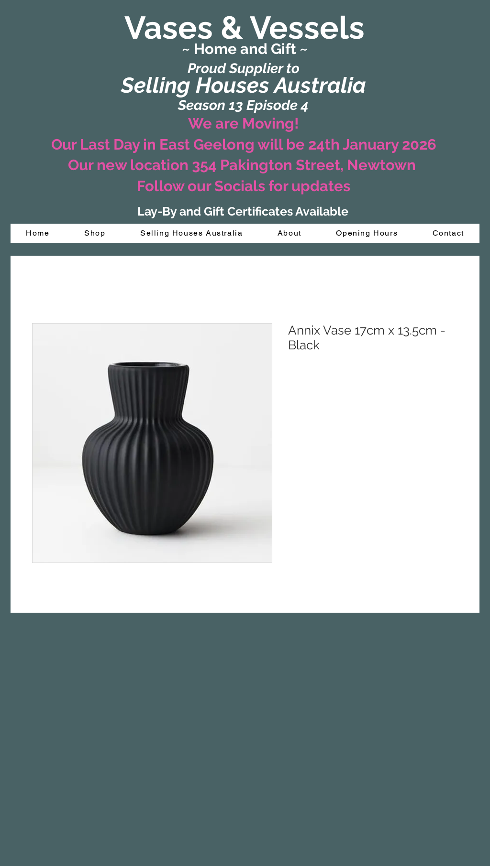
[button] (95, 233)
